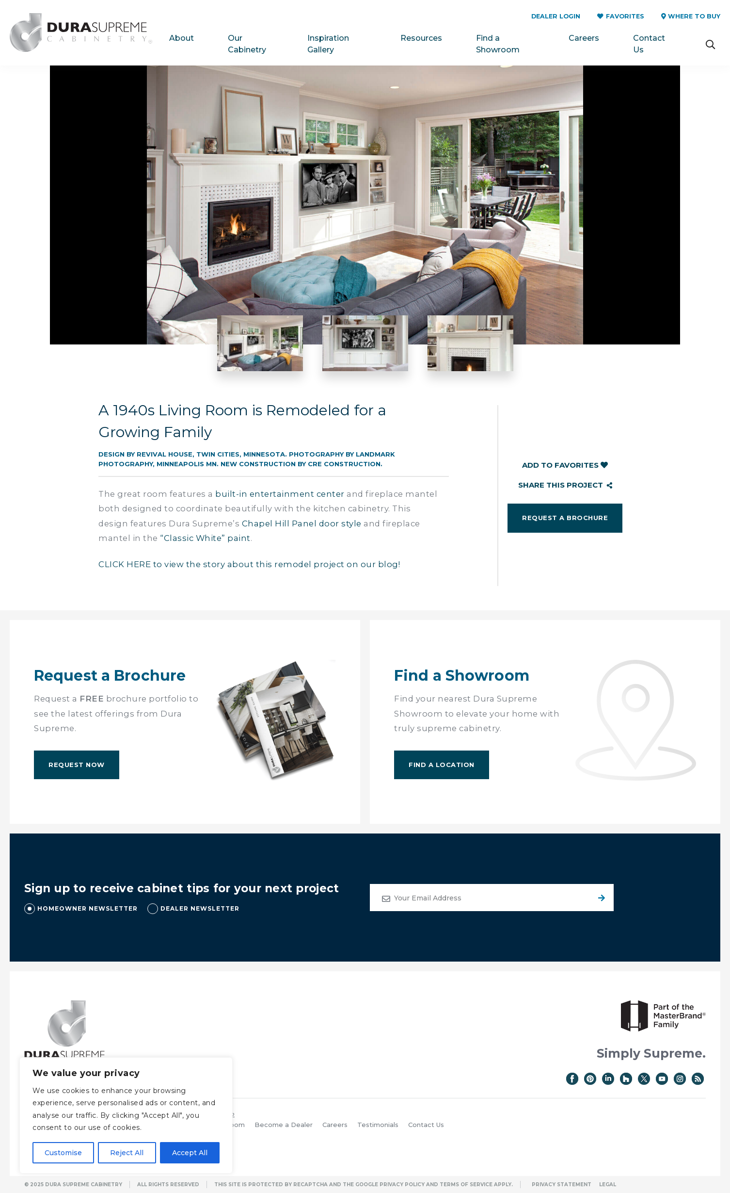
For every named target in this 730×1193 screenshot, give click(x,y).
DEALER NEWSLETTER (199, 908)
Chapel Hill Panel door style (302, 523)
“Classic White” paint (205, 538)
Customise (63, 1152)
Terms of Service (466, 1184)
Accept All (189, 1152)
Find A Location (442, 764)
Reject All (126, 1152)
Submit (600, 897)
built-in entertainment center (280, 494)
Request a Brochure (565, 518)
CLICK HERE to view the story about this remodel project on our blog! (249, 564)
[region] (126, 1115)
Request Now (76, 764)
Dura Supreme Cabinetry (81, 32)
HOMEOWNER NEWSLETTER (87, 908)
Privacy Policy (402, 1184)
